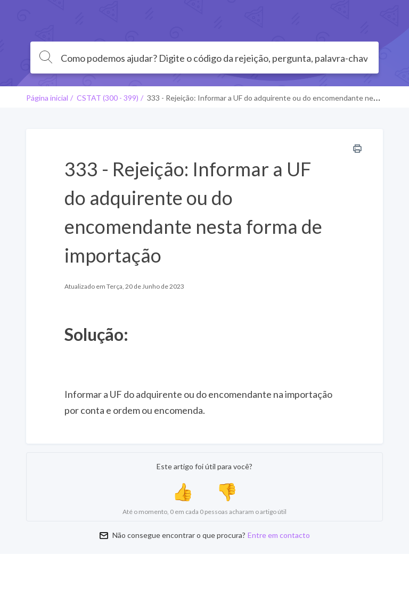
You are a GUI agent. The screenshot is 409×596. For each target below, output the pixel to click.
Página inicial (47, 97)
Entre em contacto (279, 535)
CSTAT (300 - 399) (107, 97)
